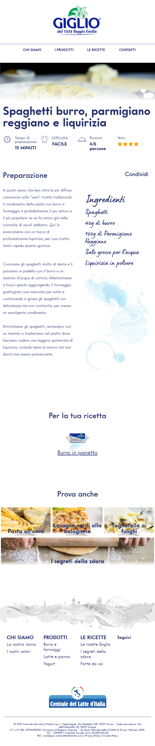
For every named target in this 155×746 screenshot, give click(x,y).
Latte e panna (57, 656)
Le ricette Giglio (95, 644)
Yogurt (49, 663)
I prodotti (60, 50)
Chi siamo (27, 50)
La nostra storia (21, 644)
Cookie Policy (110, 735)
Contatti (128, 50)
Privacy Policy (92, 735)
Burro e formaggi (52, 647)
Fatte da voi (91, 663)
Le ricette (94, 50)
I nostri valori (19, 651)
